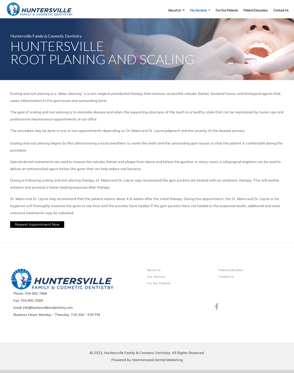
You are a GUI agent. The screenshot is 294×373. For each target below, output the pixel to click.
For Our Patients (158, 283)
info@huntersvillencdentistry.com (48, 308)
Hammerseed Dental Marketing (157, 360)
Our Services (156, 277)
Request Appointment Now (37, 224)
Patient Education (230, 270)
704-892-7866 (36, 293)
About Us (154, 270)
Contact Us (226, 277)
